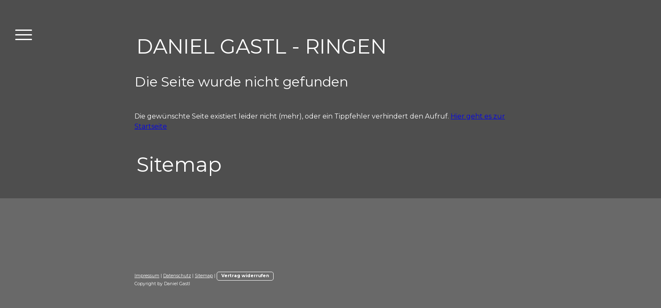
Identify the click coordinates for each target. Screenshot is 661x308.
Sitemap (204, 275)
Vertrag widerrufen (245, 275)
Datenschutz (177, 275)
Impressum (146, 275)
